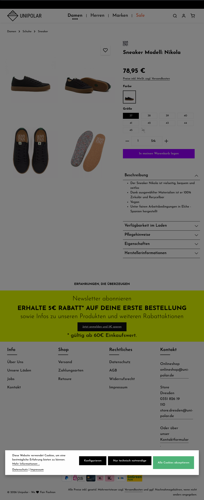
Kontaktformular (174, 440)
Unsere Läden (19, 370)
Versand (65, 362)
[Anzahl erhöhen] (166, 141)
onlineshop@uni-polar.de (174, 372)
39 (167, 115)
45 (130, 130)
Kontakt (14, 387)
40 (185, 115)
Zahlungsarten (70, 370)
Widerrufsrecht (122, 379)
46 (143, 131)
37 (130, 115)
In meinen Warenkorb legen (159, 153)
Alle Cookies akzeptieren (173, 467)
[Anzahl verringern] (127, 141)
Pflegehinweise (137, 235)
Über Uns (15, 362)
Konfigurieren (92, 465)
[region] (59, 114)
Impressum (118, 387)
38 (149, 115)
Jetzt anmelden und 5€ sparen (102, 326)
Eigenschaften (137, 244)
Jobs (11, 379)
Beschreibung (136, 175)
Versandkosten (134, 489)
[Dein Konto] (184, 16)
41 (131, 123)
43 (167, 123)
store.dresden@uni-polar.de (176, 413)
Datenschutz (119, 362)
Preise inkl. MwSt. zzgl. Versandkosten (146, 78)
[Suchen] (175, 16)
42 (149, 123)
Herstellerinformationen (145, 253)
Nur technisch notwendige (129, 465)
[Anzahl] (138, 141)
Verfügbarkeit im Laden (146, 226)
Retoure (65, 379)
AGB (113, 370)
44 (185, 123)
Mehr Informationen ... (26, 469)
